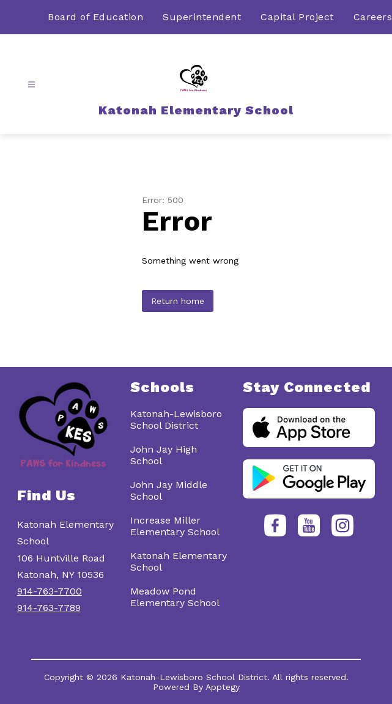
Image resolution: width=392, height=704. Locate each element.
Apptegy (222, 687)
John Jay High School (163, 455)
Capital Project (297, 17)
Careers (373, 17)
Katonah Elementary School (178, 561)
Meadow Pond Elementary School (175, 597)
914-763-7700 (49, 591)
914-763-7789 (49, 607)
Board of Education (95, 17)
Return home (177, 301)
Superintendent (202, 17)
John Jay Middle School (168, 490)
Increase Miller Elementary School (175, 526)
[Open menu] (31, 85)
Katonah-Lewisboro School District (176, 419)
